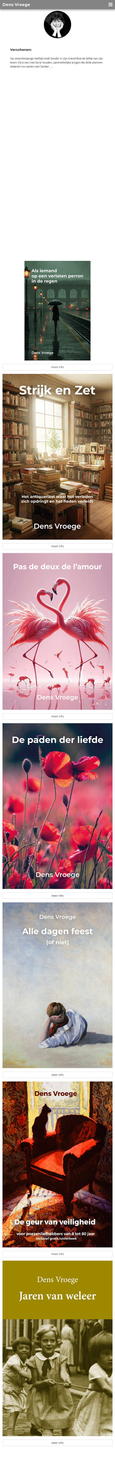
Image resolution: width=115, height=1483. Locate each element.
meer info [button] (57, 367)
